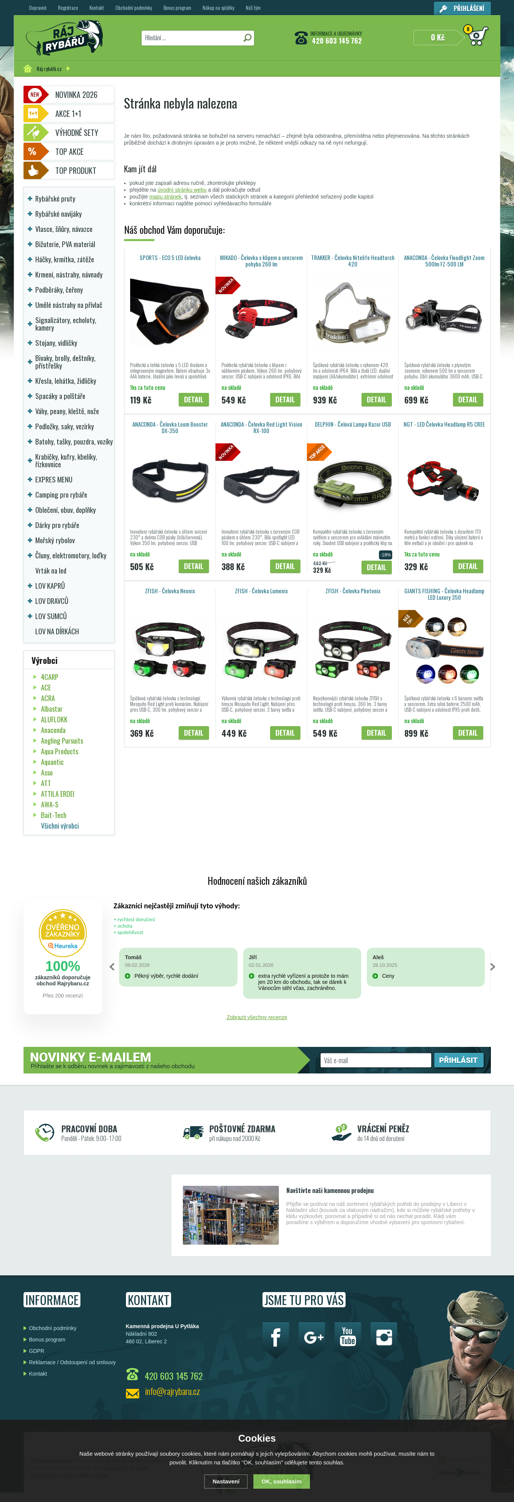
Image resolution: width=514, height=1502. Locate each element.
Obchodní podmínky (133, 7)
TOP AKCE (69, 151)
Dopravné (38, 7)
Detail (193, 399)
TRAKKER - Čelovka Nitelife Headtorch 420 (353, 260)
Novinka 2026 (76, 94)
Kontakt (97, 7)
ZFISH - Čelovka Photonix (352, 590)
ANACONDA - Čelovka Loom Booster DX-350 (170, 427)
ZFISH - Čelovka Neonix (170, 590)
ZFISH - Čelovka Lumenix (261, 590)
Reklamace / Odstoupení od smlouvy (72, 1362)
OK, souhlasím (282, 1481)
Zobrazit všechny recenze (257, 1017)
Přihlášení (469, 8)
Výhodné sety (76, 132)
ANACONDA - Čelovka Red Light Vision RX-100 (261, 427)
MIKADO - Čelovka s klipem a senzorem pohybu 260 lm (261, 260)
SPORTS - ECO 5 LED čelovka (170, 257)
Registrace (68, 7)
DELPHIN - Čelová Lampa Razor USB (353, 424)
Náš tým (253, 7)
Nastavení (225, 1481)
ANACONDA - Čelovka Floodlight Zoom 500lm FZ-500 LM (444, 260)
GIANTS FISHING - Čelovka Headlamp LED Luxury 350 (444, 593)
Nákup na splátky (218, 7)
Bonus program (177, 7)
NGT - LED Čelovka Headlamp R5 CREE (444, 424)
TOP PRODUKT (75, 170)
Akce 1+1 (68, 113)
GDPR (36, 1351)
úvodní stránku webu (181, 190)
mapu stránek (165, 197)
